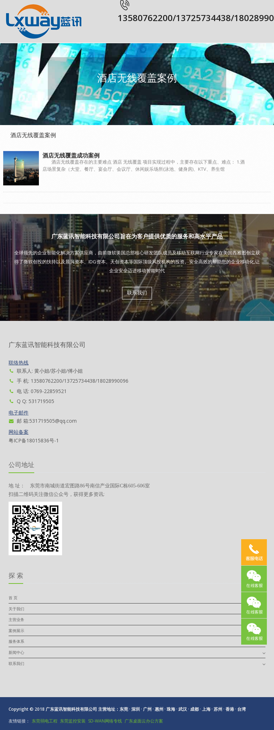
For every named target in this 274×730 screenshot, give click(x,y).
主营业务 (16, 619)
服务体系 (16, 641)
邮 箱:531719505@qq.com (43, 420)
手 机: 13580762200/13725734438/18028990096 (68, 380)
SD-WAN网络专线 (105, 721)
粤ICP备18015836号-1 (34, 440)
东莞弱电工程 (44, 721)
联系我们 (137, 293)
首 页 (13, 597)
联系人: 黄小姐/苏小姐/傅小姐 (46, 370)
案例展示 (16, 630)
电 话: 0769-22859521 (38, 391)
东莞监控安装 (73, 721)
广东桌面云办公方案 (144, 721)
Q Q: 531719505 (31, 401)
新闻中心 (16, 652)
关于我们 (16, 608)
